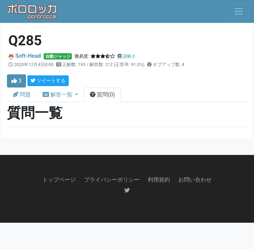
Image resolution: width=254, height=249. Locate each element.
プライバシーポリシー (111, 179)
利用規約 (159, 179)
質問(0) (102, 94)
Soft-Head (28, 56)
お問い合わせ (195, 179)
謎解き (129, 56)
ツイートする (48, 80)
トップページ (59, 179)
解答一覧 (58, 94)
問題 (22, 94)
